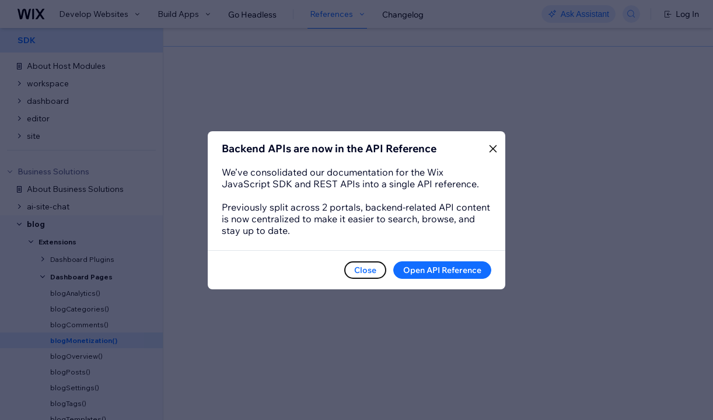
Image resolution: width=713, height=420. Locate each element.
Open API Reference (442, 270)
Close (365, 270)
